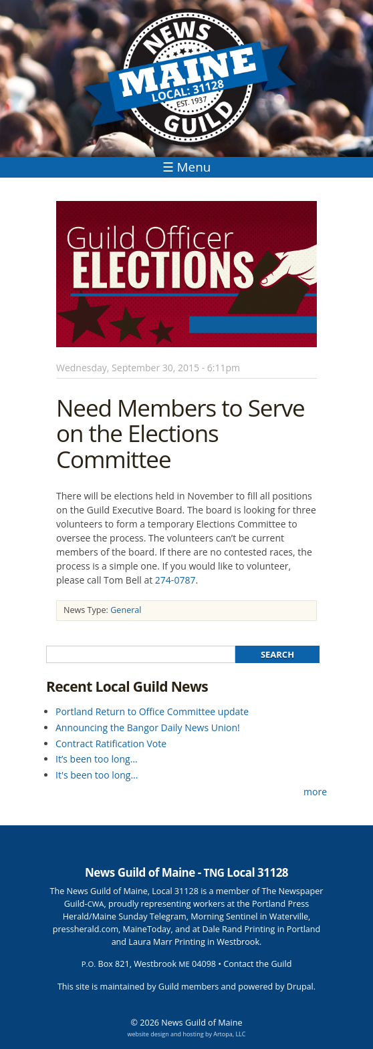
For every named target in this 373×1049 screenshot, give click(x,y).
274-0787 (175, 580)
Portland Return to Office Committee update (152, 711)
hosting (192, 1034)
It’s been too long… (96, 759)
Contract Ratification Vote (110, 743)
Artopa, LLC (229, 1034)
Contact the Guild (257, 964)
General (125, 610)
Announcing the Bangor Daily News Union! (147, 727)
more (315, 791)
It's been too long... (96, 775)
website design (148, 1034)
